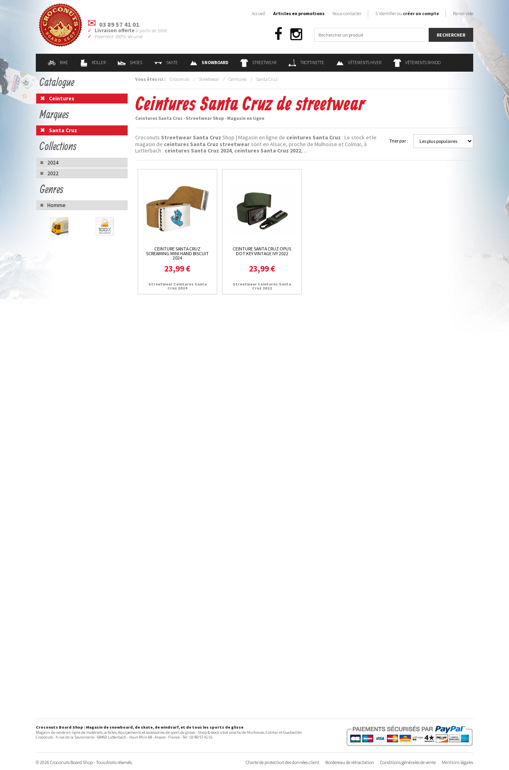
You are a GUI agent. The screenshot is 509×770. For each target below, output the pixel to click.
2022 (52, 173)
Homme (56, 205)
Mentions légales (457, 762)
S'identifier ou (407, 13)
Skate (166, 62)
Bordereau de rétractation (349, 762)
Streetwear (258, 62)
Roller (93, 62)
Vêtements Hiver (358, 62)
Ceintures (238, 79)
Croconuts (179, 79)
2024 (52, 162)
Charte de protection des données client (282, 762)
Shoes (130, 62)
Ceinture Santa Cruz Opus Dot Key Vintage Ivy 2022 (262, 251)
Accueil (258, 13)
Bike (58, 62)
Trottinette (306, 62)
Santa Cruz (267, 79)
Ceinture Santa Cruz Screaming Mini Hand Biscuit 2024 (177, 253)
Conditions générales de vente (408, 762)
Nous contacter (346, 13)
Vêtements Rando (417, 62)
